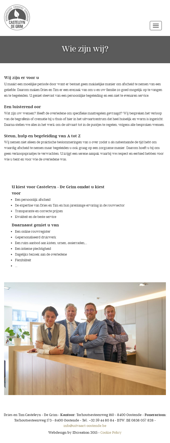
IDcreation (69, 432)
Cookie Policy (111, 432)
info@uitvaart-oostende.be (85, 425)
